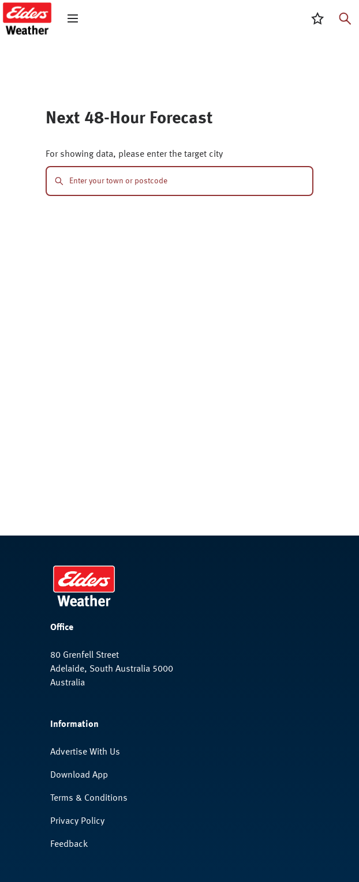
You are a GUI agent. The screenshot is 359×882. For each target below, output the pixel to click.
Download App (79, 775)
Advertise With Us (85, 752)
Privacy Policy (77, 821)
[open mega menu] (73, 18)
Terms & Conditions (89, 798)
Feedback (69, 844)
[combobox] (186, 181)
